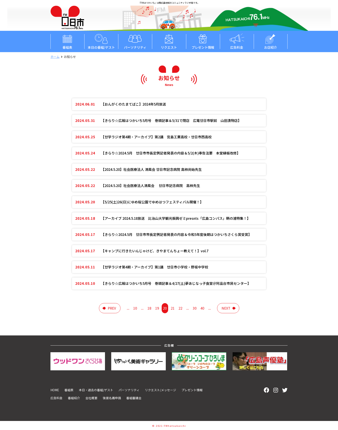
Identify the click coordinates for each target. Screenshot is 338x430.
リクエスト (169, 41)
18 (149, 308)
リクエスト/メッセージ (160, 390)
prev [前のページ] (112, 308)
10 (135, 308)
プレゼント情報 (203, 41)
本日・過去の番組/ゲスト (96, 390)
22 (180, 308)
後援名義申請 (112, 398)
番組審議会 (133, 398)
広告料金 (237, 41)
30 (195, 308)
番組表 (67, 41)
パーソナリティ (135, 41)
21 (173, 308)
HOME (54, 390)
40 (202, 308)
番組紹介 (74, 398)
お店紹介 (270, 41)
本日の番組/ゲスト (101, 41)
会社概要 (91, 398)
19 (157, 308)
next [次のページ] (226, 308)
